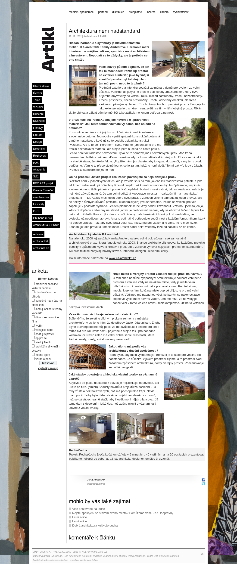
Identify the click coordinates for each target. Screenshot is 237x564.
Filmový (38, 128)
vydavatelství (181, 12)
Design (37, 141)
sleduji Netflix (43, 342)
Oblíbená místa (42, 218)
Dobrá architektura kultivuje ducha (95, 525)
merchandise (41, 197)
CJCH (37, 211)
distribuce (118, 12)
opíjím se (41, 338)
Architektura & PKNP (46, 225)
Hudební (38, 114)
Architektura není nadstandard (104, 31)
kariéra (164, 12)
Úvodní (37, 93)
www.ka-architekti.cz (122, 258)
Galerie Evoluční (43, 190)
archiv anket (40, 241)
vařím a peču (43, 359)
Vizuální (38, 107)
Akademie (39, 169)
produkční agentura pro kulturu (84, 560)
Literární (38, 134)
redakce (38, 234)
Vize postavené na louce (88, 509)
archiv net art (41, 248)
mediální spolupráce (81, 12)
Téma (36, 100)
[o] (202, 553)
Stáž (36, 176)
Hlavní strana (41, 86)
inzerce (151, 12)
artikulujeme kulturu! (59, 560)
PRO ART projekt (43, 183)
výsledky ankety (48, 368)
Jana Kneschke (96, 479)
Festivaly (38, 204)
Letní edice (79, 517)
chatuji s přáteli (44, 334)
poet (35, 162)
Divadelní (39, 121)
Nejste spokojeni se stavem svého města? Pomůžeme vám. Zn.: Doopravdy (122, 513)
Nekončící (39, 148)
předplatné (135, 12)
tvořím (39, 325)
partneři (103, 12)
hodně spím (42, 354)
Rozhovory (39, 155)
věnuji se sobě (44, 330)
